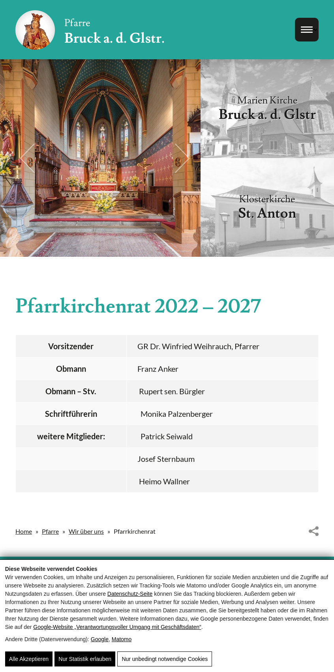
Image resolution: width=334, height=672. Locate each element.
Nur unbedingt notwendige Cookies (165, 659)
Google (100, 639)
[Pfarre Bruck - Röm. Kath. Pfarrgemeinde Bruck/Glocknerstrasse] (89, 29)
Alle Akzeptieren (29, 659)
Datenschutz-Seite (129, 594)
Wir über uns (86, 531)
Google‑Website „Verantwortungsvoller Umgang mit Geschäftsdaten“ (117, 627)
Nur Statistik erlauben (84, 659)
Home (23, 531)
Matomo (122, 639)
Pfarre (50, 531)
